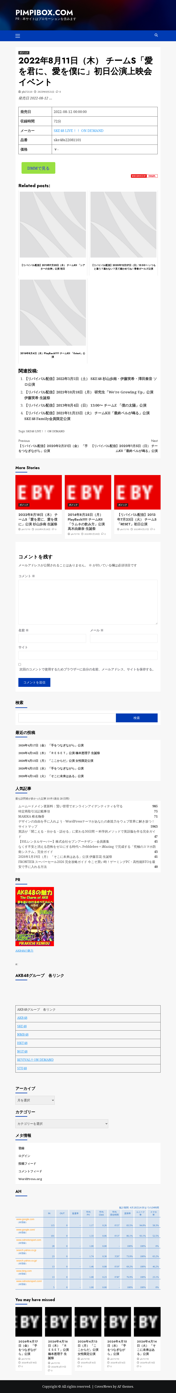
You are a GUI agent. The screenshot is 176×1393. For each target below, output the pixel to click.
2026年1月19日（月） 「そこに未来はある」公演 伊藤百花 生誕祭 (65, 856)
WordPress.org (30, 1179)
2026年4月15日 (147, 1362)
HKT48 (22, 1043)
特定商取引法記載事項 (34, 811)
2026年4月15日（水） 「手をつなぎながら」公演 (51, 768)
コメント (26, 576)
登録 (21, 1148)
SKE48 (22, 1026)
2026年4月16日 (88, 1362)
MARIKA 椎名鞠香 (31, 816)
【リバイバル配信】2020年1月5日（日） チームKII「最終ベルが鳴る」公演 (123, 445)
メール (97, 630)
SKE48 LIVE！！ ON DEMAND (79, 130)
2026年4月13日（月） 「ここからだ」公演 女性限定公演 (55, 760)
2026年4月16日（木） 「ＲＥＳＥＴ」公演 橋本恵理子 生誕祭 (59, 753)
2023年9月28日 (42, 529)
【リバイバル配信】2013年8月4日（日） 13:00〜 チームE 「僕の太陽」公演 (85, 405)
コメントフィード (30, 1171)
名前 (23, 630)
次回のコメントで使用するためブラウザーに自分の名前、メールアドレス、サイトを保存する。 (87, 669)
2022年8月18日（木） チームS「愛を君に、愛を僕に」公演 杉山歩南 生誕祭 (38, 519)
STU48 (22, 1068)
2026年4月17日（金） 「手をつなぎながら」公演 (51, 745)
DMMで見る (38, 168)
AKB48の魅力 (24, 950)
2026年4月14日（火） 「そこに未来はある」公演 (51, 776)
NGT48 (22, 1051)
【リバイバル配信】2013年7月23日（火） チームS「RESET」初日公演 (136, 519)
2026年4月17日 (58, 1366)
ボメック (24, 52)
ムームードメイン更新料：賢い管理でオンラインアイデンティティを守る (70, 806)
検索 (19, 702)
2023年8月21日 (46, 91)
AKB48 (22, 1017)
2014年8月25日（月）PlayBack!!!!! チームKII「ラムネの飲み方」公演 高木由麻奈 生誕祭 (86, 521)
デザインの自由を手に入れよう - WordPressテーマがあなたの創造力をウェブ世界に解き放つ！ (88, 821)
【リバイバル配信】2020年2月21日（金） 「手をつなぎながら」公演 (53, 445)
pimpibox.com (43, 12)
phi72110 (27, 91)
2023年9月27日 (141, 529)
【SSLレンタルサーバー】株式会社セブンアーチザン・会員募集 (63, 841)
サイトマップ (27, 826)
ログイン (24, 1156)
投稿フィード (27, 1163)
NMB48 (22, 1034)
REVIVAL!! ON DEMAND (35, 1059)
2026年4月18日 (29, 1362)
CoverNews (103, 1386)
